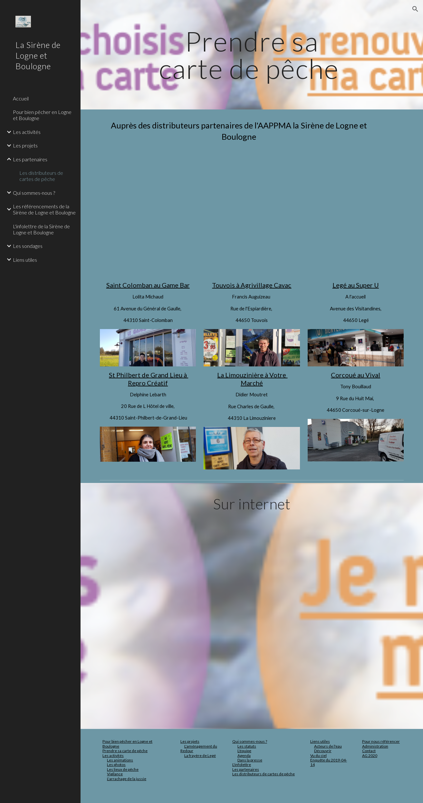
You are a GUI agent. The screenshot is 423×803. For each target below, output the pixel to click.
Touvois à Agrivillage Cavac (251, 285)
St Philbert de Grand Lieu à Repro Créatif (148, 379)
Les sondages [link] (28, 246)
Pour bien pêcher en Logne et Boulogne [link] (42, 115)
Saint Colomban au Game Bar (148, 285)
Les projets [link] (25, 145)
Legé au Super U (355, 285)
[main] (252, 55)
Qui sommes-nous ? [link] (34, 193)
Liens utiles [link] (25, 260)
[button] (415, 9)
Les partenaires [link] (30, 159)
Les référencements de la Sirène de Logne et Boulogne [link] (44, 209)
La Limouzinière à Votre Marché (252, 379)
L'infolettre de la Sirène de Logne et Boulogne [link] (41, 229)
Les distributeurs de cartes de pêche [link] (41, 176)
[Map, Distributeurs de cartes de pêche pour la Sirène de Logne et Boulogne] (252, 211)
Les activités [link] (27, 132)
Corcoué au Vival (355, 375)
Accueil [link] (21, 98)
